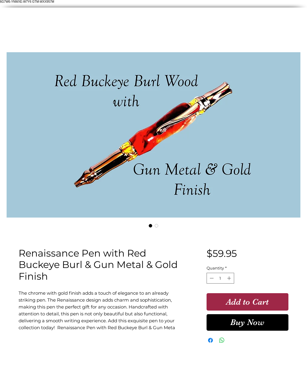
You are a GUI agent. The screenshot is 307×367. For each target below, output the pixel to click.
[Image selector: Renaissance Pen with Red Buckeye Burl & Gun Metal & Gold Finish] (151, 226)
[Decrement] (211, 278)
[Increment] (229, 278)
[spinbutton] (220, 278)
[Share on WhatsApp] (221, 340)
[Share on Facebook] (210, 340)
